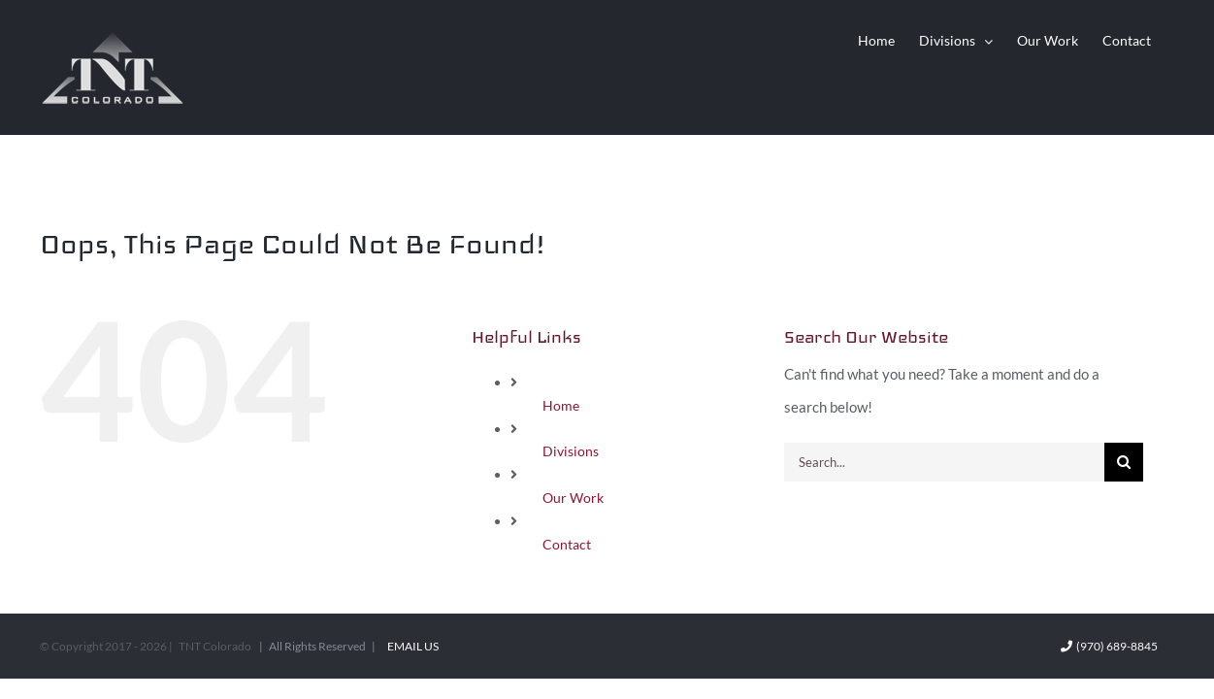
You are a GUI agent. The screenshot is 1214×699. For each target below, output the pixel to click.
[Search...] (944, 462)
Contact (566, 544)
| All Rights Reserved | (318, 646)
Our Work (573, 497)
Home (560, 405)
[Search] (1123, 462)
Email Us (411, 646)
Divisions (570, 451)
